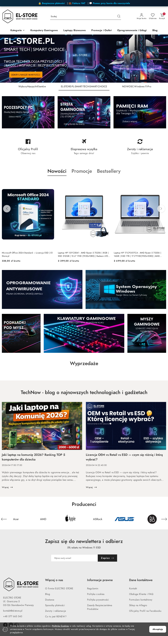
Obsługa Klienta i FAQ (141, 594)
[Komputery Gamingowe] (44, 31)
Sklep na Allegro (138, 605)
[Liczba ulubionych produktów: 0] (153, 16)
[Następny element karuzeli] (164, 519)
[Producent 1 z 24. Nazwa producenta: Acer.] (16, 519)
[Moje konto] (142, 16)
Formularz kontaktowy (140, 599)
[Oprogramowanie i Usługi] (132, 31)
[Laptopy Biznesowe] (74, 31)
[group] (84, 58)
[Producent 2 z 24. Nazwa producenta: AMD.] (43, 519)
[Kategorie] (17, 31)
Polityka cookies (95, 594)
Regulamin (92, 588)
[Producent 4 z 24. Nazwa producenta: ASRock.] (97, 519)
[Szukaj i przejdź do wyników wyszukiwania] (119, 16)
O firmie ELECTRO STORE (59, 588)
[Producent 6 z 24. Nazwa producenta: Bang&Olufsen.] (152, 519)
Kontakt (133, 588)
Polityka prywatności (98, 599)
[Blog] (155, 31)
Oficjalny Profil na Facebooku (145, 611)
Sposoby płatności (55, 605)
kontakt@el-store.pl (12, 611)
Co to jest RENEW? (56, 616)
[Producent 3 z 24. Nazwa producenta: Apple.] (70, 519)
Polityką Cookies (60, 625)
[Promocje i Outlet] (101, 31)
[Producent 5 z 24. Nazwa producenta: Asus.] (124, 519)
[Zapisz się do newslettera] (74, 558)
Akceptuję (158, 629)
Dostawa (49, 599)
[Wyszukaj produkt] (85, 16)
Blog (47, 594)
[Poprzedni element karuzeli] (4, 519)
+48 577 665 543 (12, 616)
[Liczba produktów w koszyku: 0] (162, 16)
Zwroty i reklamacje (55, 611)
